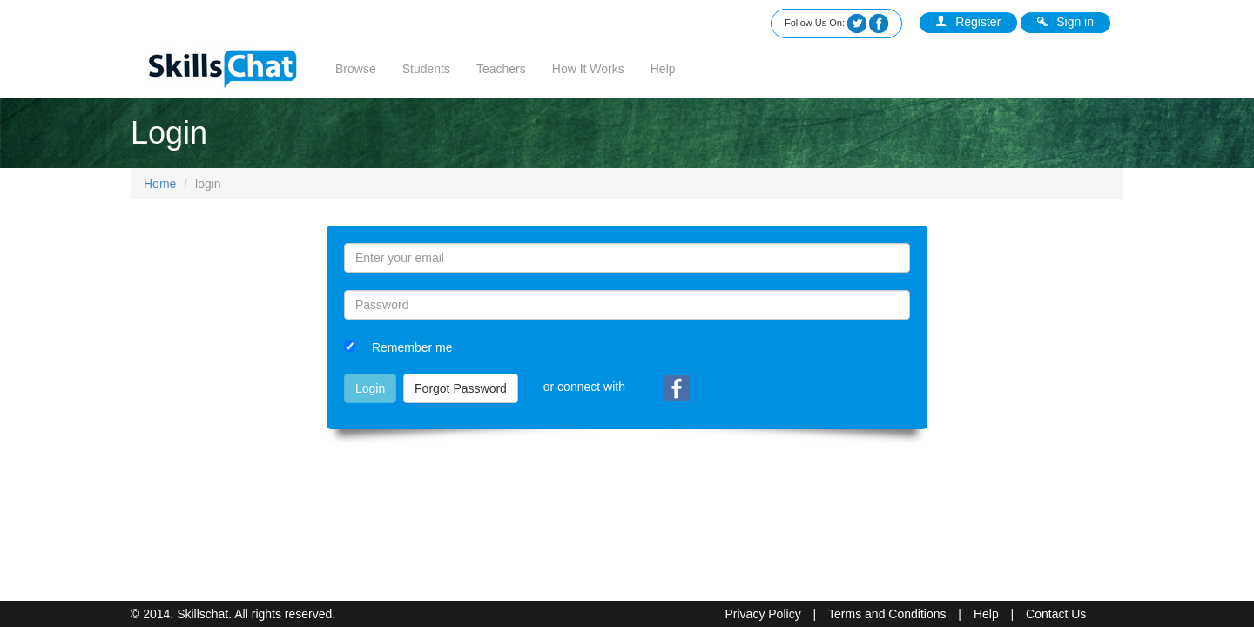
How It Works (588, 69)
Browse (355, 69)
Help (663, 69)
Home (160, 184)
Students (426, 69)
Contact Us (1056, 614)
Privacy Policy (763, 614)
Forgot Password (461, 388)
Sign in (1065, 22)
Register (968, 22)
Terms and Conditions (887, 614)
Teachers (501, 69)
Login (370, 388)
